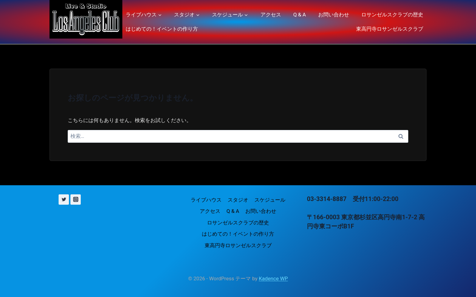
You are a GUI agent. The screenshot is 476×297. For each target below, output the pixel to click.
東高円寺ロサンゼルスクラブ (389, 29)
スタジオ (238, 200)
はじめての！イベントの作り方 (162, 29)
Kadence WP (273, 278)
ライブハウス (206, 200)
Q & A (299, 15)
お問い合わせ (333, 15)
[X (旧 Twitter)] (64, 199)
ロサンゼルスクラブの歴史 (392, 15)
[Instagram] (75, 199)
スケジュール (269, 200)
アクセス (270, 15)
